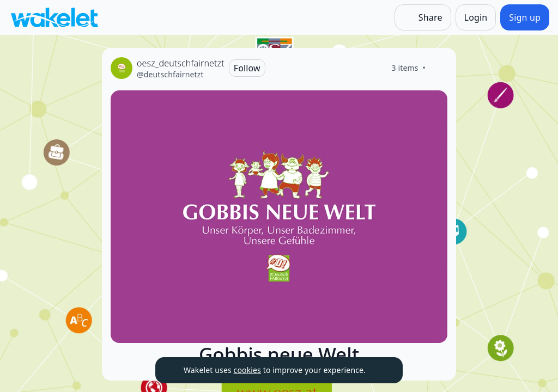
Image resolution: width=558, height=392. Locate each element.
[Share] (423, 17)
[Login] (476, 17)
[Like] (438, 68)
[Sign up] (524, 17)
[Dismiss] (381, 370)
